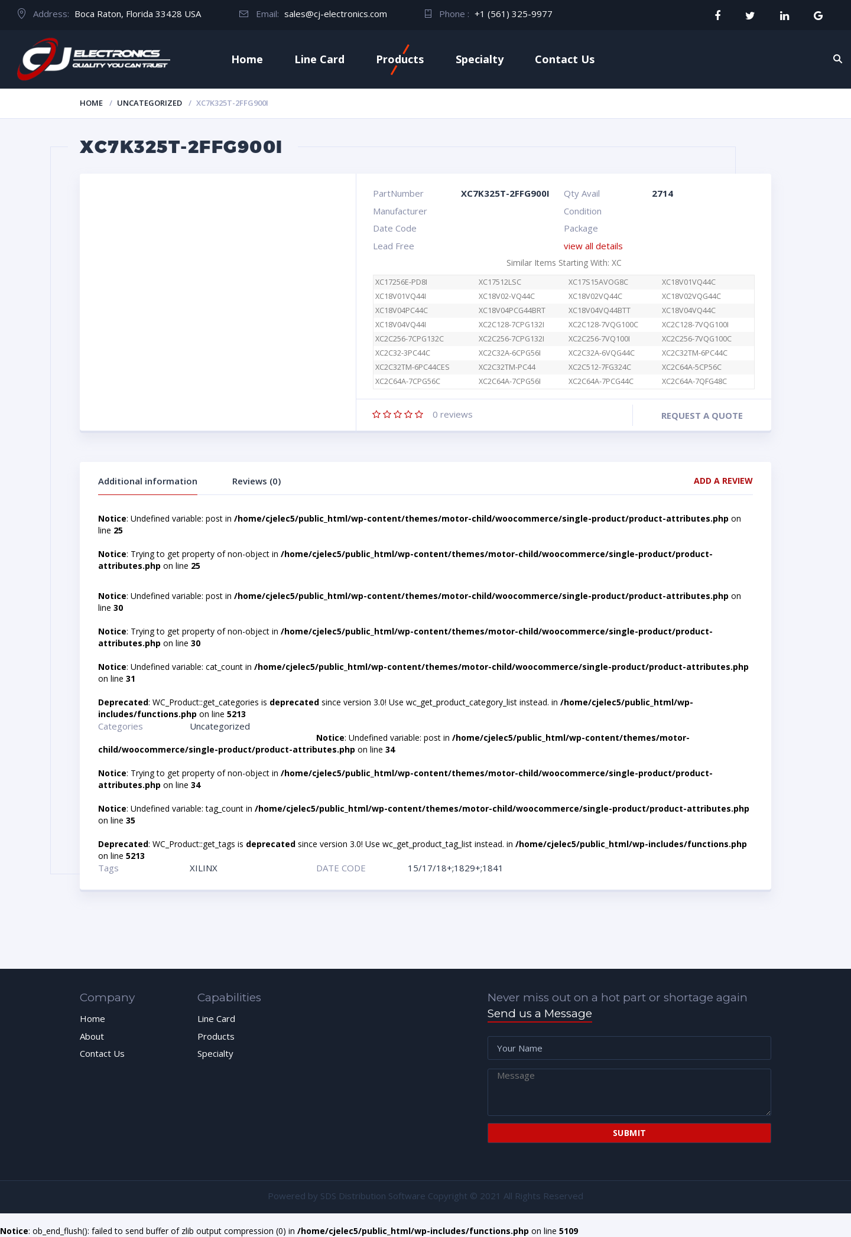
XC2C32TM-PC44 (507, 367)
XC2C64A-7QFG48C (694, 381)
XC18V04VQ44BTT (600, 310)
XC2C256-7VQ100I (599, 339)
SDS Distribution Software (373, 1196)
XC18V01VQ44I (400, 296)
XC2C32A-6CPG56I (510, 353)
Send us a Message (540, 1013)
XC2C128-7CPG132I (511, 325)
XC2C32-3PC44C (402, 353)
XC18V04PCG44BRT (512, 310)
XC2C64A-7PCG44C (601, 381)
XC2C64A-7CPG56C (414, 381)
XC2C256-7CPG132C (409, 339)
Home (247, 59)
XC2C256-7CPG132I (511, 339)
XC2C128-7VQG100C (603, 325)
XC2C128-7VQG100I (695, 325)
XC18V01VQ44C (689, 282)
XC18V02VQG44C (691, 296)
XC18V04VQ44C (689, 310)
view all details (593, 246)
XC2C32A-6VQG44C (602, 353)
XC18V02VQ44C (595, 296)
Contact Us (565, 59)
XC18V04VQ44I (400, 325)
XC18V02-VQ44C (507, 296)
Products (400, 59)
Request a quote (702, 415)
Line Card (319, 59)
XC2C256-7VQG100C (697, 339)
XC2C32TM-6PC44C (694, 353)
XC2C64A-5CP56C (692, 367)
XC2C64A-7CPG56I (510, 381)
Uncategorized (149, 102)
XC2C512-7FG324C (600, 367)
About (92, 1036)
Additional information (147, 481)
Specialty (480, 59)
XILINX (203, 868)
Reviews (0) (256, 481)
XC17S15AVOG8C (598, 282)
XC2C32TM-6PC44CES (412, 367)
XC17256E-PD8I (401, 282)
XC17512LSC (500, 282)
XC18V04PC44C (401, 310)
